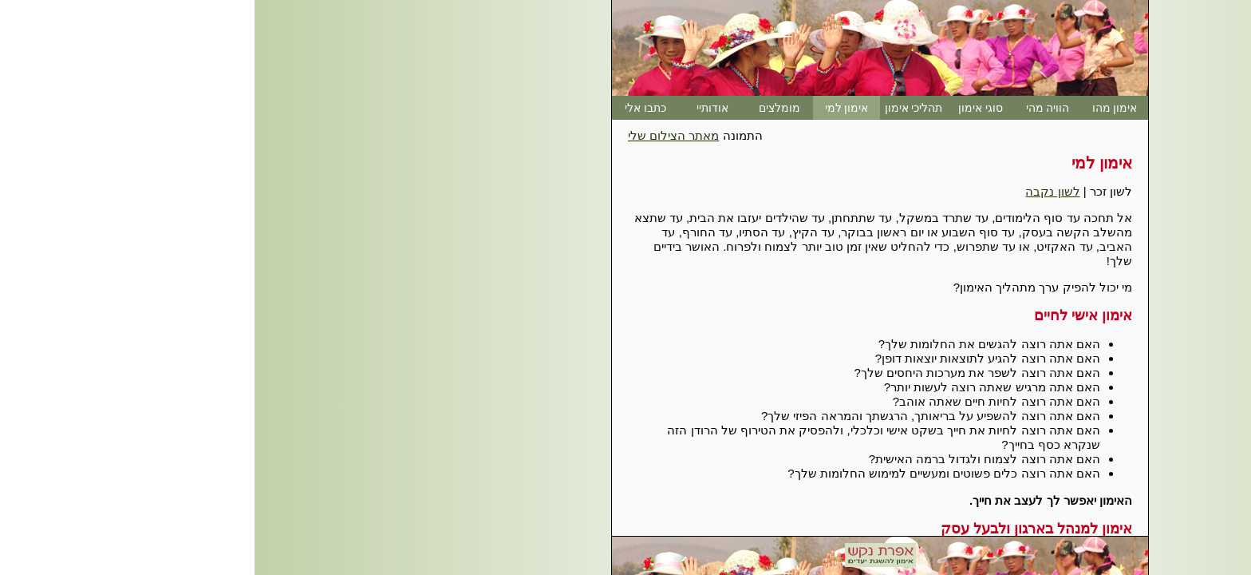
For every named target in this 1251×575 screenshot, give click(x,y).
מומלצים (525, 107)
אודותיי (458, 107)
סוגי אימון (726, 107)
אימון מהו (860, 107)
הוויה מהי (793, 107)
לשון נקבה (798, 191)
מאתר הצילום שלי (418, 135)
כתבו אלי (391, 107)
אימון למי (592, 107)
